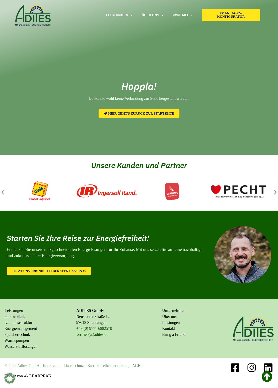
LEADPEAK (37, 376)
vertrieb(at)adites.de (92, 334)
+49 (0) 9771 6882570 (94, 328)
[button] (3, 192)
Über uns (153, 15)
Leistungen (119, 15)
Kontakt (183, 15)
